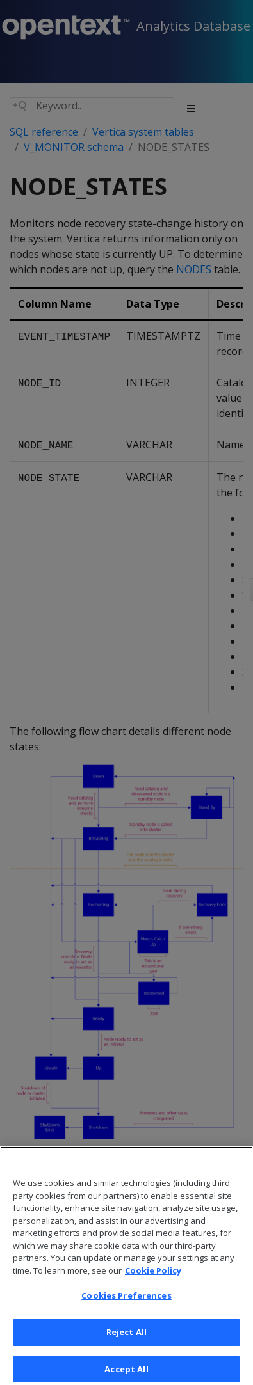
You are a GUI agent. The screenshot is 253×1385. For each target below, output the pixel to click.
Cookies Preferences (126, 1305)
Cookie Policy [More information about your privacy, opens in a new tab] (153, 1280)
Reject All (126, 1342)
